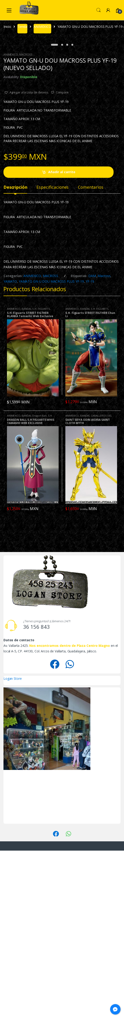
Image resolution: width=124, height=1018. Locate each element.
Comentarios (90, 354)
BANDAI (26, 476)
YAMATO (10, 449)
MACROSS (25, 222)
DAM (92, 443)
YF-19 (90, 449)
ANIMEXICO (42, 26)
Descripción (15, 354)
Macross (104, 443)
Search (98, 10)
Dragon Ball (39, 583)
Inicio (7, 26)
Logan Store (12, 846)
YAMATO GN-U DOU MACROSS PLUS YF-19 (51, 449)
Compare (62, 260)
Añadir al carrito (61, 339)
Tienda (22, 26)
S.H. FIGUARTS (41, 476)
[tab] (15, 356)
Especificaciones (52, 354)
